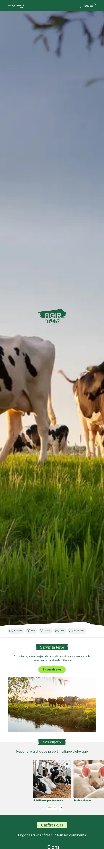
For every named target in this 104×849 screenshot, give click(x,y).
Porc (31, 630)
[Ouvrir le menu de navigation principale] (88, 5)
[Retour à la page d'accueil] (16, 5)
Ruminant (15, 630)
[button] (49, 807)
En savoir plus (52, 669)
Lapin (59, 630)
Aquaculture (76, 630)
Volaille (45, 630)
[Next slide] (61, 807)
